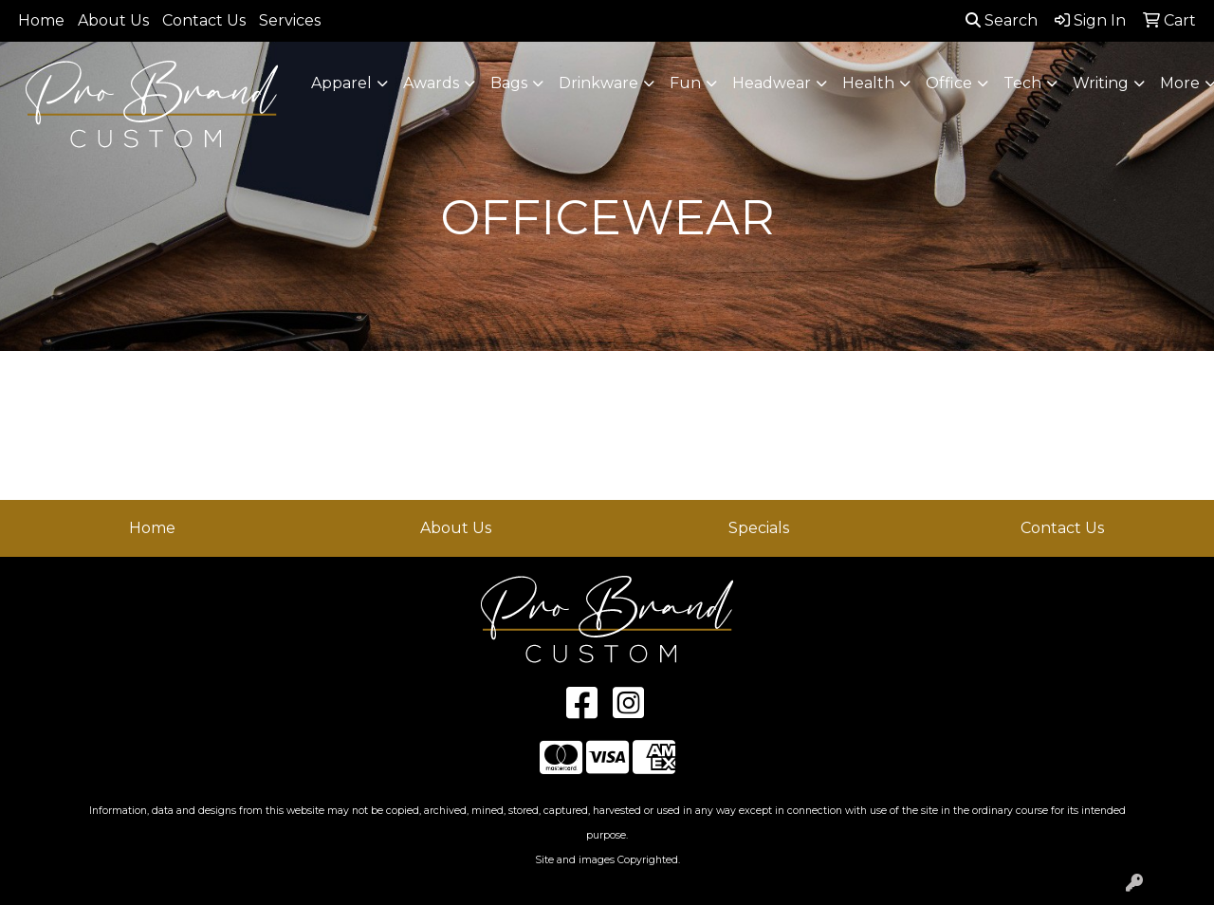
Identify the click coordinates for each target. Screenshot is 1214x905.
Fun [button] (685, 83)
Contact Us (204, 20)
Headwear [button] (771, 83)
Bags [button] (508, 83)
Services (290, 20)
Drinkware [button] (598, 83)
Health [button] (868, 83)
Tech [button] (1022, 83)
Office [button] (949, 83)
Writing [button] (1101, 83)
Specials (758, 528)
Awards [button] (431, 83)
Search (1002, 20)
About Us (113, 20)
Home (41, 20)
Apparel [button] (341, 83)
